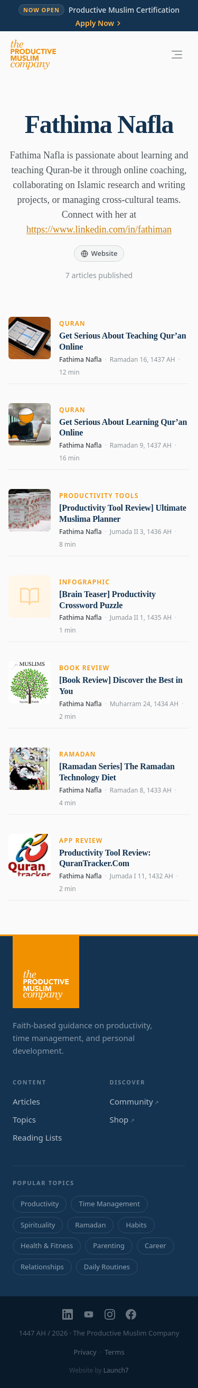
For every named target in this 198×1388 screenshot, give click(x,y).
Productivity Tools (99, 495)
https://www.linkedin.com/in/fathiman (99, 229)
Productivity (40, 1203)
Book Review (84, 667)
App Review (81, 840)
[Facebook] (131, 1314)
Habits (136, 1225)
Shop (122, 1119)
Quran (72, 323)
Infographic (84, 581)
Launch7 (116, 1370)
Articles (26, 1101)
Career (155, 1245)
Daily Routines (107, 1266)
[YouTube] (88, 1314)
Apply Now (99, 23)
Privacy (84, 1352)
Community (134, 1101)
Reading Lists (37, 1137)
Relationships (42, 1266)
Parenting (109, 1245)
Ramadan (77, 754)
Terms (114, 1352)
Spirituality (38, 1225)
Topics (24, 1119)
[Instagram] (110, 1314)
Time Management (109, 1203)
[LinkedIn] (67, 1314)
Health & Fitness (47, 1245)
